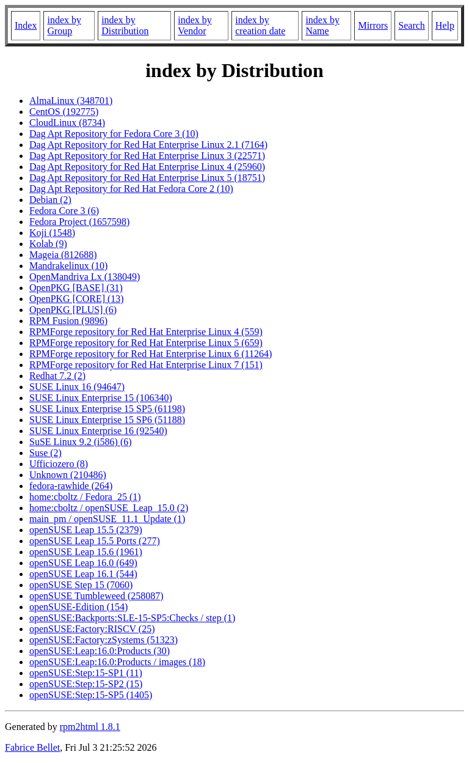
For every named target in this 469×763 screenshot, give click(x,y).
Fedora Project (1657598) (79, 221)
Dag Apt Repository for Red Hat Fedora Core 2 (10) (131, 188)
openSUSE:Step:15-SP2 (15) (85, 684)
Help (444, 25)
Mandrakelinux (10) (68, 265)
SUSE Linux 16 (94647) (77, 387)
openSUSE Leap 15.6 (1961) (85, 552)
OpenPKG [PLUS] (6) (73, 309)
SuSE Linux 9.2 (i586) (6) (80, 442)
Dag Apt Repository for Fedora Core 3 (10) (113, 133)
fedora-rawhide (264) (70, 486)
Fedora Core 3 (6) (64, 210)
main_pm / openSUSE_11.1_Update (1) (107, 519)
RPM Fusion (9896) (68, 320)
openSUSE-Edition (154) (78, 607)
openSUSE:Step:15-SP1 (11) (85, 673)
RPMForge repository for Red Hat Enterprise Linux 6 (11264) (150, 353)
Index (26, 25)
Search (411, 25)
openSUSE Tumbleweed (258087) (96, 596)
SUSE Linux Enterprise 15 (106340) (100, 398)
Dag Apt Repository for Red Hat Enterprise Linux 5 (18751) (147, 177)
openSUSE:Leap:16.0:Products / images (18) (117, 662)
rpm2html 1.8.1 (90, 726)
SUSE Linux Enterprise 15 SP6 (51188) (107, 420)
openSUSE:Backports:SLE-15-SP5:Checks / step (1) (132, 618)
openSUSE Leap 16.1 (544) (83, 574)
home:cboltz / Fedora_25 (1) (85, 497)
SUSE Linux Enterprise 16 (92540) (98, 431)
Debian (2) (50, 199)
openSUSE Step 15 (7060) (81, 585)
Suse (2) (45, 453)
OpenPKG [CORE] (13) (76, 298)
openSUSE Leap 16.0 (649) (83, 563)
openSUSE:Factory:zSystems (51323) (103, 640)
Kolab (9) (48, 243)
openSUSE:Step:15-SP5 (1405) (90, 695)
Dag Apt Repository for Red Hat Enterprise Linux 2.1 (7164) (148, 144)
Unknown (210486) (67, 475)
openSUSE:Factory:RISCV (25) (92, 629)
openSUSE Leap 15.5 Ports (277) (94, 541)
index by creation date (260, 25)
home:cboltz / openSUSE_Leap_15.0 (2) (108, 508)
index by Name (322, 25)
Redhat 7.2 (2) (57, 375)
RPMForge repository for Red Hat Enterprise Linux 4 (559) (146, 331)
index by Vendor (195, 25)
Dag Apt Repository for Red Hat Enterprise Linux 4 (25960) (147, 166)
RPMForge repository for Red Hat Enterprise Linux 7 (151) (146, 364)
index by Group (64, 25)
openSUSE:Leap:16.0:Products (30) (99, 651)
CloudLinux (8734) (67, 122)
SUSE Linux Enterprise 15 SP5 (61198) (107, 409)
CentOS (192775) (63, 111)
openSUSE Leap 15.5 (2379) (85, 530)
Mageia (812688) (63, 254)
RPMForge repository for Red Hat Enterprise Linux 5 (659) (146, 342)
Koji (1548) (52, 232)
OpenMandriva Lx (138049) (84, 276)
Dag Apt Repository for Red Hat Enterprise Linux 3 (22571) (147, 155)
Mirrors (373, 25)
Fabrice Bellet (32, 747)
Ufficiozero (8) (58, 464)
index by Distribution (124, 25)
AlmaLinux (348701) (70, 100)
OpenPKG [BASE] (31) (76, 287)
